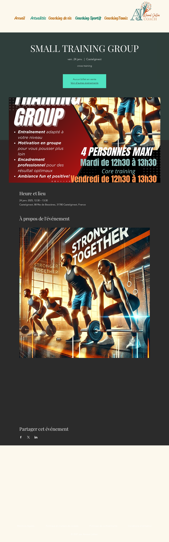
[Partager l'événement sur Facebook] (20, 437)
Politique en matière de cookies (62, 525)
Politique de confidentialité (103, 525)
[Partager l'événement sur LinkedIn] (36, 437)
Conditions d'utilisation (140, 525)
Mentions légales (25, 525)
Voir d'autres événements (84, 82)
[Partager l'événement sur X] (28, 437)
